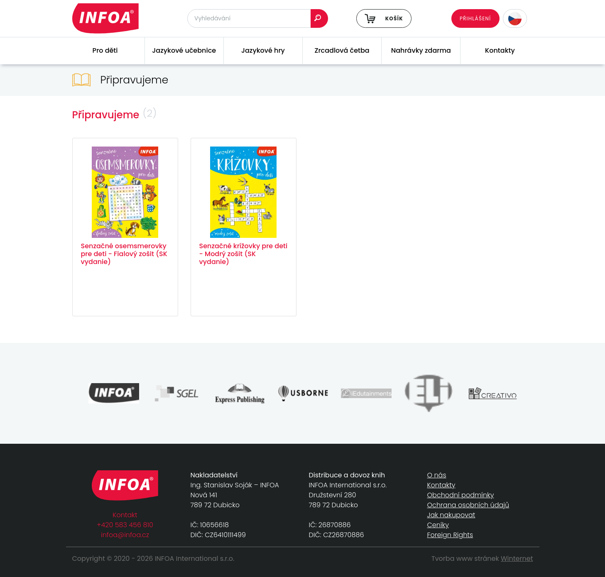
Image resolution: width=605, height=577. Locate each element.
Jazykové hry (263, 50)
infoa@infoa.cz (125, 535)
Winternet (517, 558)
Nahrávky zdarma (421, 50)
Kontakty (500, 50)
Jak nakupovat (451, 515)
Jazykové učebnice (184, 50)
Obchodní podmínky (460, 495)
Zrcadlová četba (342, 50)
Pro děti (105, 50)
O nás (436, 475)
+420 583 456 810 (125, 525)
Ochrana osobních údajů (468, 505)
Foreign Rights (450, 535)
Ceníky (438, 525)
